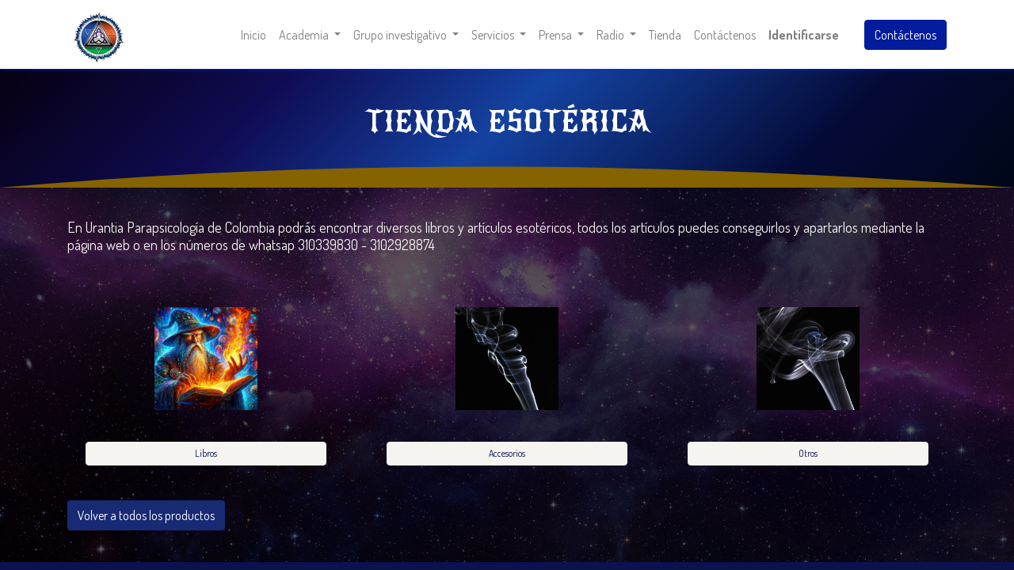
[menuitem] (253, 35)
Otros (808, 453)
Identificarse (803, 35)
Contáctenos (905, 35)
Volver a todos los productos (146, 515)
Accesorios (507, 453)
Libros (206, 453)
